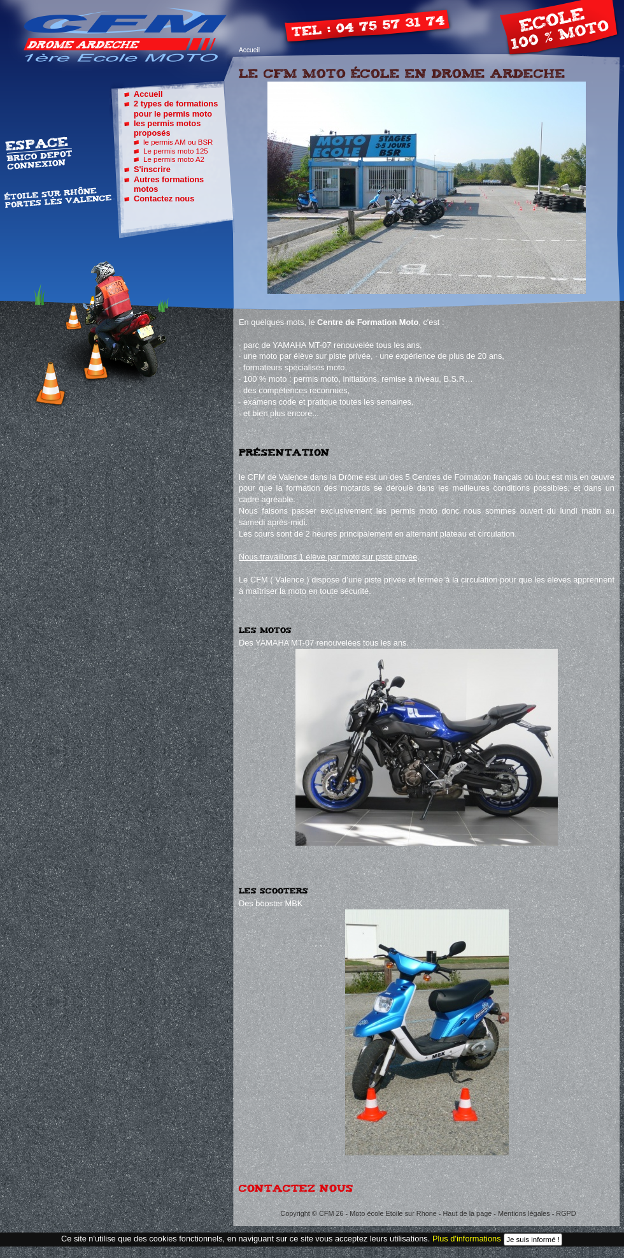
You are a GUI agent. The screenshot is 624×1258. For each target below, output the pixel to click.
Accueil (249, 50)
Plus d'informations (466, 1239)
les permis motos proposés (167, 128)
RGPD (566, 1213)
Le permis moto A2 (173, 159)
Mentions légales (524, 1213)
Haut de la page (467, 1213)
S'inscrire (152, 169)
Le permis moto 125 (175, 151)
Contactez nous (164, 198)
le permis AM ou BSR (178, 142)
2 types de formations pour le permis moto (176, 108)
